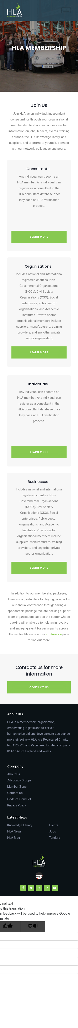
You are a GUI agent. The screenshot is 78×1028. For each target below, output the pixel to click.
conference (54, 634)
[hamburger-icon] (66, 10)
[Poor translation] (32, 926)
